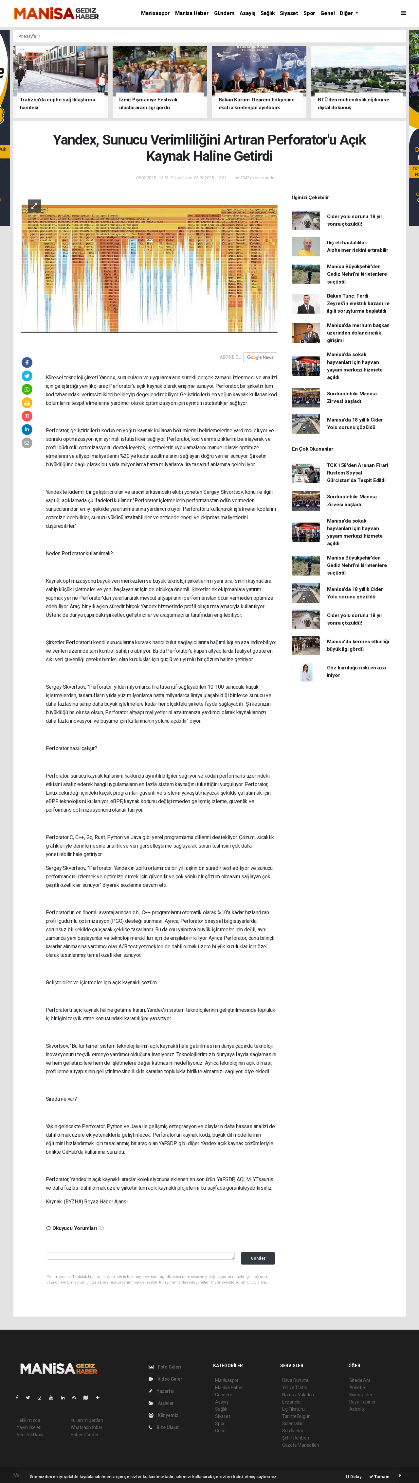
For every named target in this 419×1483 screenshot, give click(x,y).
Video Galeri (166, 1379)
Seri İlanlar (292, 1430)
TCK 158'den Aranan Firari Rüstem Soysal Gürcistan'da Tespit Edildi (357, 473)
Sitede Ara (360, 1380)
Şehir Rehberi (295, 1437)
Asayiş (247, 13)
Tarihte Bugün (296, 1416)
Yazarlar (161, 1391)
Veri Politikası (30, 1434)
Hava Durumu (296, 1380)
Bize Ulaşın (164, 1427)
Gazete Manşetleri (300, 1445)
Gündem (224, 13)
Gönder (258, 1258)
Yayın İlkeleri (29, 1427)
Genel (327, 13)
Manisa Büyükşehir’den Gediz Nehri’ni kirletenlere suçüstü (357, 274)
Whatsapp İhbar (86, 1427)
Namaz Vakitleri (298, 1394)
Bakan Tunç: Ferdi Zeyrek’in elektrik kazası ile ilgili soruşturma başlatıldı (358, 303)
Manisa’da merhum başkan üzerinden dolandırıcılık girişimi (358, 333)
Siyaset (289, 13)
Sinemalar (292, 1423)
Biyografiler (361, 1394)
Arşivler (161, 1403)
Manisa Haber (192, 13)
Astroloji (357, 1409)
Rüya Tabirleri (362, 1402)
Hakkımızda (28, 1420)
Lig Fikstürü (293, 1409)
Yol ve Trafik (294, 1387)
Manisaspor (155, 13)
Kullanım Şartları (87, 1420)
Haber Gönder (85, 1434)
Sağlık (268, 13)
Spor (309, 13)
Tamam (379, 1476)
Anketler (357, 1387)
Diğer (347, 13)
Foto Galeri (165, 1367)
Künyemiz (163, 1415)
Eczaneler (292, 1402)
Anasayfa (28, 36)
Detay (354, 1476)
